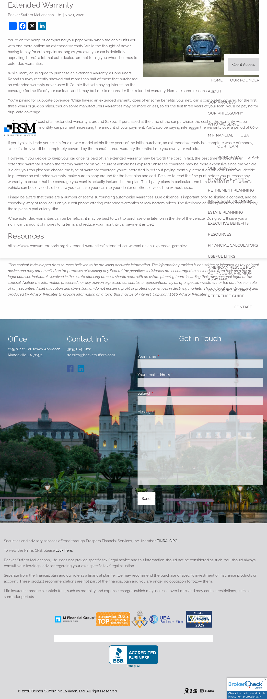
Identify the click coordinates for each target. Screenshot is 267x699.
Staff (253, 157)
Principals (228, 157)
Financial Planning (229, 179)
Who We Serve (223, 124)
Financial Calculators (233, 245)
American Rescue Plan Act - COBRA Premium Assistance (232, 273)
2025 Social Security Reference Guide (230, 293)
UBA (245, 135)
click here (64, 550)
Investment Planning (231, 201)
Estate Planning (225, 212)
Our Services (222, 168)
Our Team (227, 146)
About (214, 91)
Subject (162, 393)
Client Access (243, 64)
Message (163, 412)
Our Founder (244, 80)
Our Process (222, 102)
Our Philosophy (225, 113)
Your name (165, 356)
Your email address (171, 375)
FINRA (162, 541)
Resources (219, 234)
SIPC (173, 541)
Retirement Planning (231, 190)
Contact (243, 307)
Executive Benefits (228, 223)
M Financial (220, 135)
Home (217, 80)
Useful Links (221, 256)
